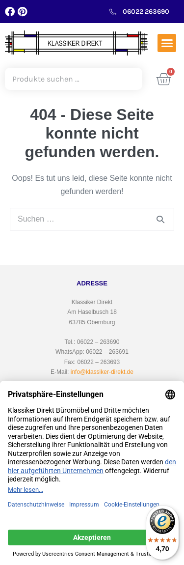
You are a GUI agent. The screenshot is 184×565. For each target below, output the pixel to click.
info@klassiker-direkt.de (102, 371)
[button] (167, 43)
